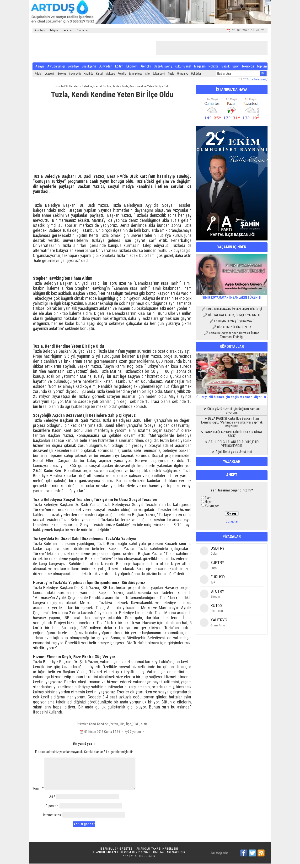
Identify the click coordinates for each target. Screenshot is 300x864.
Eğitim (119, 67)
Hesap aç (67, 30)
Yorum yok (212, 506)
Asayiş (39, 67)
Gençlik (146, 67)
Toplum (262, 67)
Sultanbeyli (158, 74)
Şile (147, 74)
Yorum (38, 789)
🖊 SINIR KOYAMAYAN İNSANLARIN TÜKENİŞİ (231, 310)
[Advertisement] (112, 138)
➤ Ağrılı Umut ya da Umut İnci (232, 452)
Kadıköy (88, 74)
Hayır (208, 502)
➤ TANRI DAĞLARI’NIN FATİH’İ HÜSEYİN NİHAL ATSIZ (231, 434)
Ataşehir (50, 74)
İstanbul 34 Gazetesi (67, 87)
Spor (235, 67)
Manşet (97, 87)
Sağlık (225, 67)
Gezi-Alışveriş (163, 67)
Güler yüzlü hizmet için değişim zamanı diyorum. (231, 395)
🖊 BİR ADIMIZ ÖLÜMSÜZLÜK (231, 327)
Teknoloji (248, 67)
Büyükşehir (89, 67)
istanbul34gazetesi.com (111, 852)
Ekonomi (132, 67)
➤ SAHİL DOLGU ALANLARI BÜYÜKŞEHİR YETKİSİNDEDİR (232, 444)
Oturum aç (83, 30)
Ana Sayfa (40, 30)
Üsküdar (196, 74)
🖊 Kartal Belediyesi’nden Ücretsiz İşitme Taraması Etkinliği (231, 335)
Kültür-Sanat (183, 67)
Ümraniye (182, 74)
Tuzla (171, 74)
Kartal (99, 74)
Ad (52, 797)
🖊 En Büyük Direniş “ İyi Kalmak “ (231, 321)
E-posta (52, 806)
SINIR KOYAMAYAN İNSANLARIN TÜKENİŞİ (231, 296)
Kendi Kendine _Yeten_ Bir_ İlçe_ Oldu (114, 724)
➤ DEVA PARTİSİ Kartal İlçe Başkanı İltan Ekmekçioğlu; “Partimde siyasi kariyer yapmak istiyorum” (231, 423)
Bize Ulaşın (147, 856)
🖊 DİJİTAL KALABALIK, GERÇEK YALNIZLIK (232, 316)
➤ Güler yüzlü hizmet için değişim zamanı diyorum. (232, 411)
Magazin (200, 67)
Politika (214, 67)
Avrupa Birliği (56, 67)
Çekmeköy (75, 74)
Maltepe (110, 74)
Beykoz (62, 74)
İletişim (53, 30)
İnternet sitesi (52, 815)
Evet (208, 498)
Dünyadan (105, 67)
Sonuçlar (232, 522)
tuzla (144, 724)
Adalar (39, 74)
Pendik (122, 74)
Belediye (73, 67)
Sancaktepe (135, 74)
